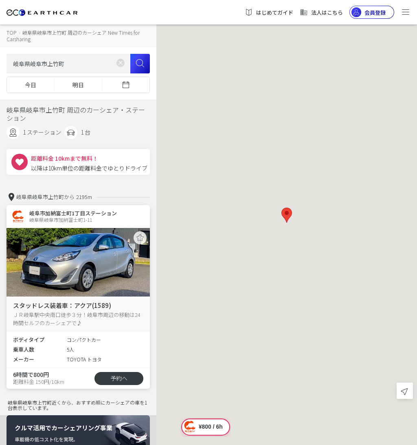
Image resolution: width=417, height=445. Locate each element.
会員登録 (368, 12)
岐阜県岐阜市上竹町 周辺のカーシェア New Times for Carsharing (73, 35)
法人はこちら (321, 12)
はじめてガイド (269, 12)
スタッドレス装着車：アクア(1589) (62, 305)
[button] (286, 215)
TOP (11, 32)
